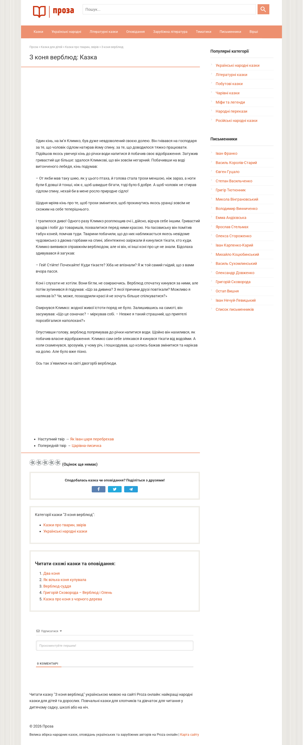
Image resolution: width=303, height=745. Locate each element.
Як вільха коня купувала (64, 579)
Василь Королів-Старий (236, 162)
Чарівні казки (227, 93)
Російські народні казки (236, 120)
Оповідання (135, 32)
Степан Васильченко (234, 181)
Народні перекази (231, 111)
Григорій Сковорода (233, 282)
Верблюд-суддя (57, 586)
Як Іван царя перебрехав (92, 439)
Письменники (230, 32)
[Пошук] (169, 9)
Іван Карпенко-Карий (234, 245)
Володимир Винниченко (237, 208)
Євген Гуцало (227, 171)
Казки (38, 32)
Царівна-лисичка (86, 445)
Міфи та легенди (230, 102)
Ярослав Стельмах (232, 227)
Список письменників (235, 309)
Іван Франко (226, 153)
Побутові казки (229, 83)
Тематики (203, 32)
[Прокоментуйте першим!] (114, 646)
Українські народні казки (65, 531)
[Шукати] (263, 9)
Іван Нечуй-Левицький (236, 300)
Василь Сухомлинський (236, 263)
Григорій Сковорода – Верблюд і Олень (77, 592)
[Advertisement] (114, 102)
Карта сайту (189, 735)
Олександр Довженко (235, 273)
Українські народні (66, 32)
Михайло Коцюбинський (237, 254)
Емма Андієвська (231, 217)
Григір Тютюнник (231, 190)
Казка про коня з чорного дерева (72, 599)
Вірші (254, 32)
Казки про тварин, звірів (64, 525)
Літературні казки (104, 32)
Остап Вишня (227, 291)
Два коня (51, 573)
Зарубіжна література (170, 32)
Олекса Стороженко (233, 236)
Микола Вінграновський (237, 199)
